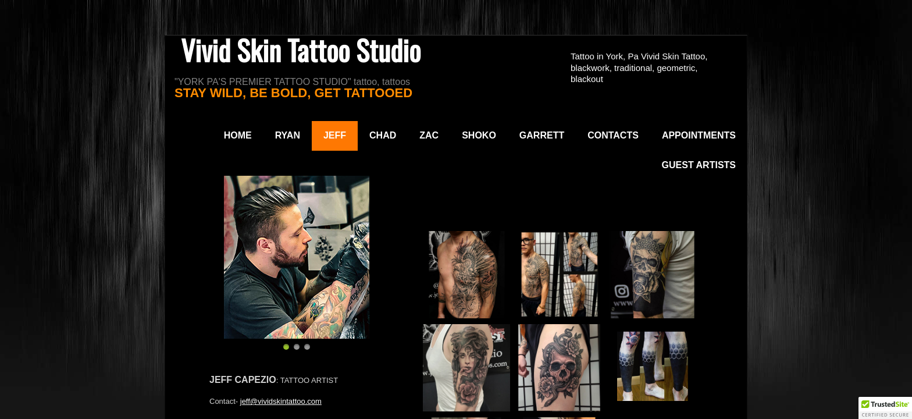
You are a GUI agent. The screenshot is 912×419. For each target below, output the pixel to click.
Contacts (613, 135)
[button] (885, 408)
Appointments (699, 135)
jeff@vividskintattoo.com (281, 401)
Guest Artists (699, 165)
